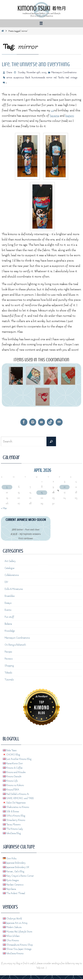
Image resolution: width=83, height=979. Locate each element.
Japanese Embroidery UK (16, 867)
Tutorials (9, 679)
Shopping (9, 665)
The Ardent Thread (14, 893)
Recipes (8, 652)
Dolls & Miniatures (14, 589)
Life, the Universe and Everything (36, 64)
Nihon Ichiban (11, 936)
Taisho (61, 77)
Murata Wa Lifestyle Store (17, 931)
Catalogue (9, 568)
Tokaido (8, 672)
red (55, 77)
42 (52, 110)
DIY (6, 582)
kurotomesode (38, 77)
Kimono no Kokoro (13, 785)
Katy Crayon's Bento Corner (18, 876)
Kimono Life (10, 781)
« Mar (4, 508)
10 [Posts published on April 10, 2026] (65, 487)
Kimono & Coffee (12, 768)
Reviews (8, 658)
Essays (8, 603)
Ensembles (10, 596)
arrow (9, 77)
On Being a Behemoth (15, 645)
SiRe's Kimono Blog (14, 815)
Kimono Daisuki (12, 776)
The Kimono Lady (13, 829)
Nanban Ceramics (13, 884)
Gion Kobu (10, 858)
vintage (73, 77)
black (27, 77)
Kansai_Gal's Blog (13, 871)
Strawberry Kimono (14, 820)
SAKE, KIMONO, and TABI (18, 798)
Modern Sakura (12, 927)
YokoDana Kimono (13, 953)
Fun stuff (9, 617)
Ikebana (8, 624)
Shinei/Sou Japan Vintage (17, 949)
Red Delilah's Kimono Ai (16, 794)
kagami (69, 115)
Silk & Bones (11, 811)
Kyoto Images (11, 880)
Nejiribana (9, 889)
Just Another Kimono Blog (17, 759)
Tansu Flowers (11, 824)
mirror (49, 77)
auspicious (19, 77)
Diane (9, 72)
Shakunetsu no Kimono (16, 807)
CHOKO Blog (11, 754)
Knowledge (10, 631)
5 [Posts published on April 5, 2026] (7, 487)
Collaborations (12, 575)
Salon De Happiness (14, 802)
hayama (54, 115)
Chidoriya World (12, 918)
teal (67, 77)
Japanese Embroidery (14, 863)
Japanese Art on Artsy (15, 923)
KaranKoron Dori (13, 763)
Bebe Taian (10, 750)
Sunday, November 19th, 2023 (32, 72)
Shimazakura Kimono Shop (18, 945)
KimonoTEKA (11, 789)
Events (8, 610)
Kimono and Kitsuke (14, 772)
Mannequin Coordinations (63, 72)
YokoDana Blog (12, 833)
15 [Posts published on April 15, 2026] (42, 492)
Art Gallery (10, 561)
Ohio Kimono (11, 940)
